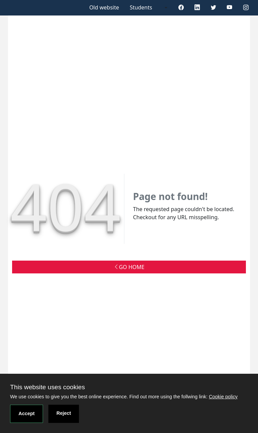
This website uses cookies (47, 387)
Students (141, 7)
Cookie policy (223, 396)
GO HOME (129, 267)
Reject (63, 413)
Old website (104, 7)
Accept (26, 413)
